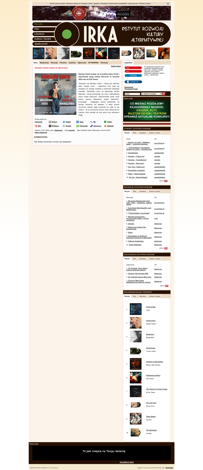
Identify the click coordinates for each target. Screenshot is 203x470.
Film (37, 29)
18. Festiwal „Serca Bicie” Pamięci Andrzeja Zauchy (137, 269)
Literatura (39, 34)
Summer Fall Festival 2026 (138, 273)
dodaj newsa (116, 66)
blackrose (58, 130)
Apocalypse (150, 348)
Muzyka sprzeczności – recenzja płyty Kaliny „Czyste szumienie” (137, 218)
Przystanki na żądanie (136, 170)
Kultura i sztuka (154, 133)
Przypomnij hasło (131, 89)
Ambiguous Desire (153, 375)
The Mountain (151, 430)
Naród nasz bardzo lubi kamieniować (136, 228)
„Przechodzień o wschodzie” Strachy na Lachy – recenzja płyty (139, 148)
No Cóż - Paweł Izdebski (138, 177)
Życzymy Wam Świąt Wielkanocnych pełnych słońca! (138, 281)
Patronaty (104, 63)
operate (157, 156)
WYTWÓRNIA (93, 63)
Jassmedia (169, 468)
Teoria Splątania (135, 245)
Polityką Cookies (145, 3)
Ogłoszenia (82, 63)
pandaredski (159, 153)
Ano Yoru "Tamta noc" (136, 167)
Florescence (150, 320)
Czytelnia (72, 63)
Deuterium (150, 334)
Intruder (131, 224)
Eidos (130, 232)
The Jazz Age (151, 403)
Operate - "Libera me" (136, 156)
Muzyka (39, 24)
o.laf (156, 218)
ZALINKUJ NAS (127, 462)
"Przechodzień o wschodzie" (139, 213)
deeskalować (133, 153)
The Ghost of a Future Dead (156, 389)
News (36, 63)
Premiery (63, 63)
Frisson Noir (151, 307)
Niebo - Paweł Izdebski (136, 174)
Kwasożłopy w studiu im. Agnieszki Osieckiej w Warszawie (139, 237)
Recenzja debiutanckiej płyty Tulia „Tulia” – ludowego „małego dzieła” (139, 202)
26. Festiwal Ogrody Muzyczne (139, 277)
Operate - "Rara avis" (136, 163)
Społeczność (41, 44)
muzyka (72, 130)
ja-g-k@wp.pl (159, 143)
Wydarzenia (44, 63)
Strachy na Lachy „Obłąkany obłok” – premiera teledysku (138, 143)
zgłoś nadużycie (41, 132)
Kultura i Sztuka (43, 39)
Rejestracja (129, 87)
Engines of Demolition (154, 362)
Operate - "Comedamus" (137, 160)
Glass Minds (151, 416)
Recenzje (54, 63)
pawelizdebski (159, 167)
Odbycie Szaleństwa (136, 241)
